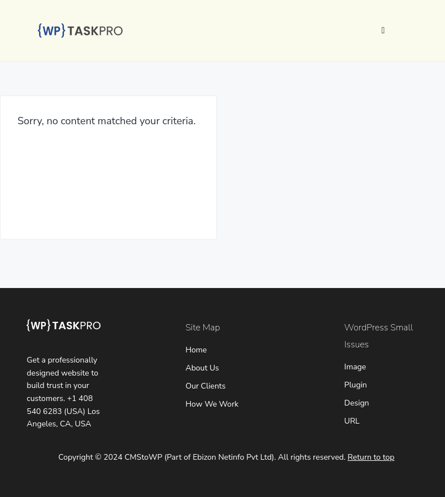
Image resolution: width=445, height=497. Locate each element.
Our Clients (205, 386)
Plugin (355, 385)
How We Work (211, 404)
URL (352, 421)
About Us (202, 368)
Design (356, 403)
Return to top (371, 457)
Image (355, 366)
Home (196, 350)
